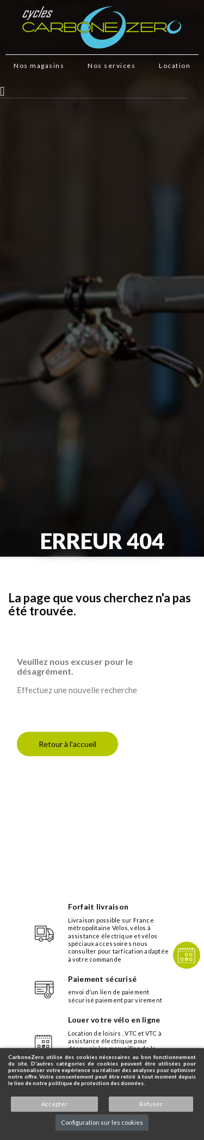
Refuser (151, 1103)
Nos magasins (39, 65)
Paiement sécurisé (102, 978)
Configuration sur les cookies (102, 1122)
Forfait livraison (98, 906)
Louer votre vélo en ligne (114, 1019)
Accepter (54, 1103)
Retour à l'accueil (67, 744)
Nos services (111, 65)
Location (174, 65)
